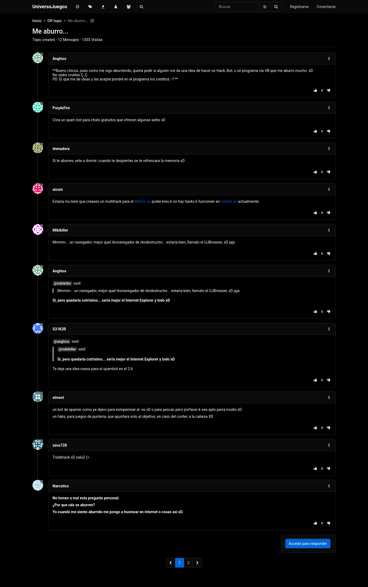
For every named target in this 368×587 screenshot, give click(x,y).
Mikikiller (60, 230)
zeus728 (60, 445)
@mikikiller (62, 283)
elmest (58, 397)
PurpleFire (61, 108)
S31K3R (59, 329)
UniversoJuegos (49, 6)
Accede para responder (308, 543)
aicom (58, 189)
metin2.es (229, 201)
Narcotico (61, 486)
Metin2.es (142, 201)
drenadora (61, 149)
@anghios (61, 341)
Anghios (60, 58)
